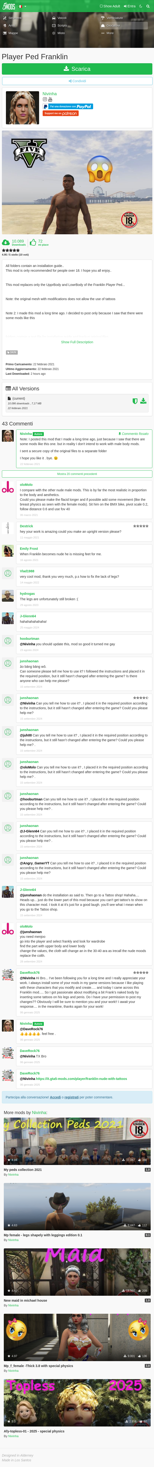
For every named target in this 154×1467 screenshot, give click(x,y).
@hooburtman (31, 799)
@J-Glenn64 (29, 831)
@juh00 (26, 735)
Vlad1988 (27, 571)
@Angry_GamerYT (34, 863)
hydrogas (27, 594)
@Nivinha (27, 644)
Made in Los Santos (16, 1460)
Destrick (26, 526)
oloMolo (26, 485)
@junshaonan (31, 895)
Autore (38, 434)
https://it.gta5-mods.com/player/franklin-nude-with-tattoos (81, 1079)
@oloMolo (28, 767)
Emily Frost (29, 549)
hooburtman (29, 639)
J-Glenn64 (28, 616)
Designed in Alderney (17, 1455)
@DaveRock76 (31, 1029)
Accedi (55, 1097)
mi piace (43, 244)
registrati (71, 1097)
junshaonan (29, 661)
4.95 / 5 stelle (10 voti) (15, 254)
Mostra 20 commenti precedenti (77, 474)
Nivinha (50, 93)
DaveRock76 (30, 973)
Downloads (19, 244)
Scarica (77, 69)
